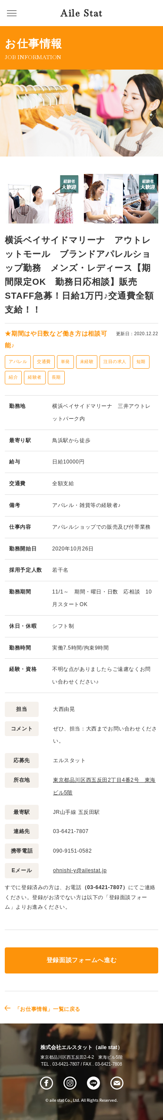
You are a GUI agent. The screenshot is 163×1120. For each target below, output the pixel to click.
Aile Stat (81, 13)
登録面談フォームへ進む (81, 960)
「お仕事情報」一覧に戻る (47, 1009)
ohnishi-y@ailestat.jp (80, 870)
